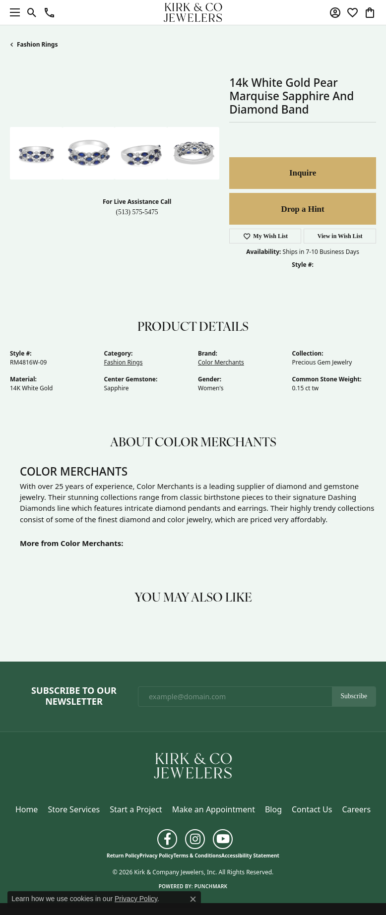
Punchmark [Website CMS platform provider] (211, 886)
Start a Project (136, 809)
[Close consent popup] (193, 899)
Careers (356, 809)
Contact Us (312, 809)
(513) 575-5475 (137, 212)
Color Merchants (221, 362)
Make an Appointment (213, 809)
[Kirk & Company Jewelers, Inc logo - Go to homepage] (193, 12)
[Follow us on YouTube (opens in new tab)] (223, 839)
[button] (32, 12)
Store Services (74, 809)
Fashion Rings (37, 44)
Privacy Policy (156, 855)
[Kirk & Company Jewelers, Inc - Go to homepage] (193, 764)
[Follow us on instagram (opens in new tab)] (195, 839)
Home (26, 809)
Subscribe (353, 696)
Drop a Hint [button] (302, 209)
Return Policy (123, 855)
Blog (273, 809)
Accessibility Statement (250, 855)
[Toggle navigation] (12, 12)
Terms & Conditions (197, 855)
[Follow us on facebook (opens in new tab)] (167, 839)
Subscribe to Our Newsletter (74, 696)
